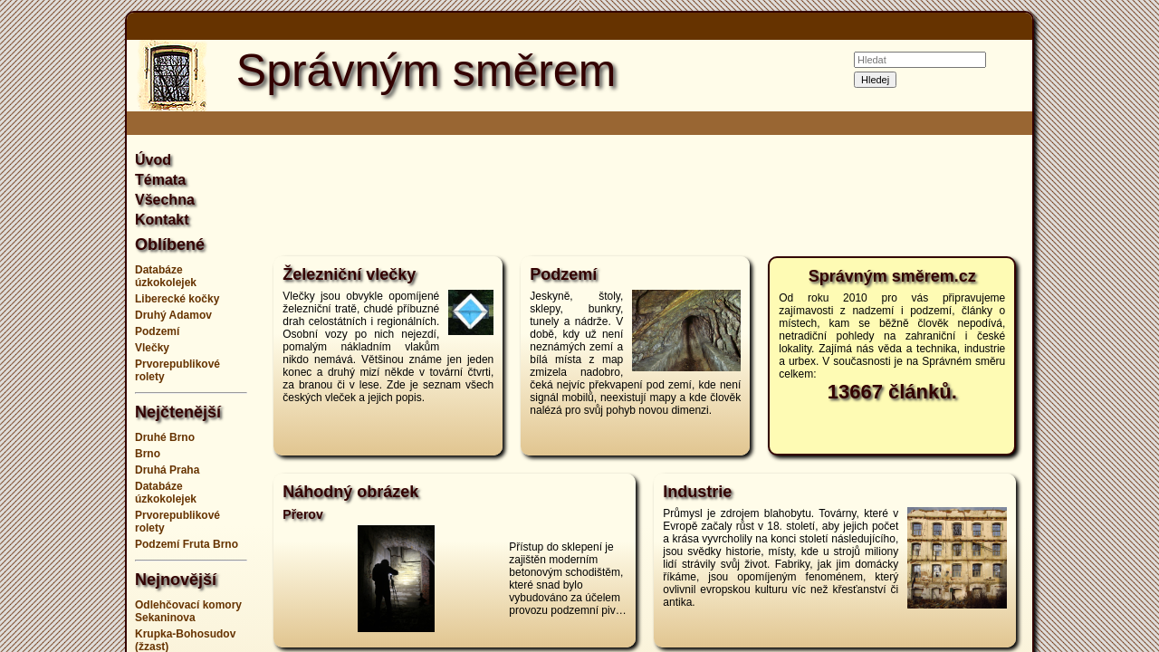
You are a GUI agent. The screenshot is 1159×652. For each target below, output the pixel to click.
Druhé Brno (165, 437)
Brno (147, 453)
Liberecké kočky (177, 298)
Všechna (165, 199)
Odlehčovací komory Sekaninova (188, 611)
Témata (160, 179)
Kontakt (162, 219)
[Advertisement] (1104, 326)
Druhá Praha (167, 470)
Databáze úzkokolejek (165, 276)
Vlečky (152, 347)
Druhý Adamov (173, 315)
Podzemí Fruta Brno (186, 544)
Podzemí (157, 331)
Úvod (153, 160)
